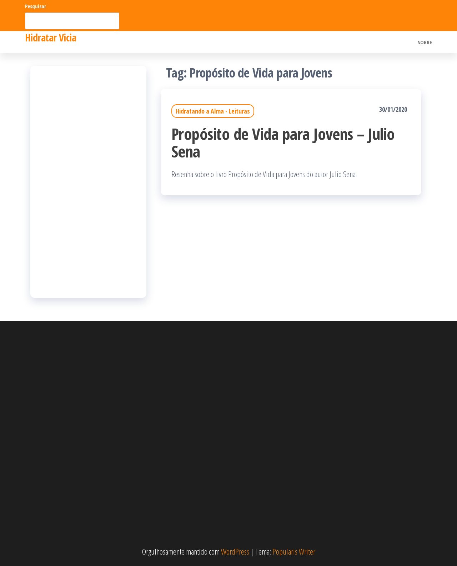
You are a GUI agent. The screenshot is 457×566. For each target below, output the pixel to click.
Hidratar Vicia (50, 37)
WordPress (235, 551)
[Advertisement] (88, 182)
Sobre (425, 42)
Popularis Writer (293, 551)
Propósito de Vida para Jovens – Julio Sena (283, 142)
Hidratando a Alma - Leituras (213, 111)
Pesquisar (35, 6)
